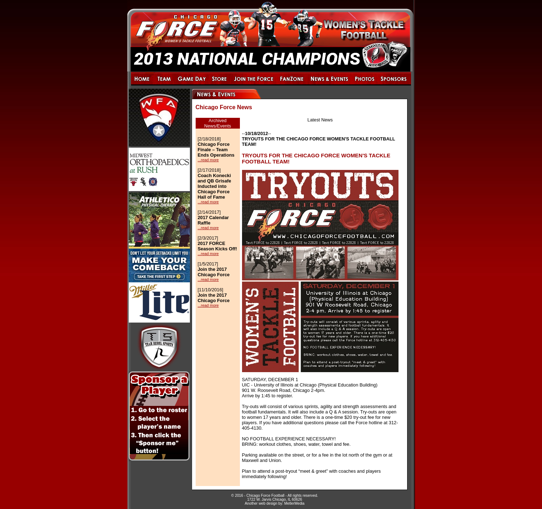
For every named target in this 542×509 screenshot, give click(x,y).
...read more (208, 160)
